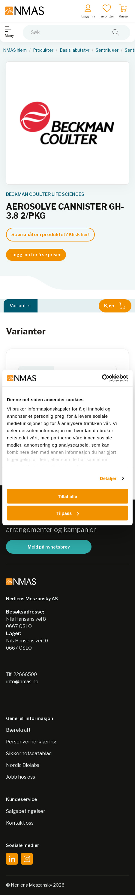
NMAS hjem (15, 50)
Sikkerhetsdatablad (29, 753)
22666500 (25, 674)
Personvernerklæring (31, 742)
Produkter (43, 50)
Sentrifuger (107, 50)
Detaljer (108, 478)
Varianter (21, 306)
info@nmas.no (22, 681)
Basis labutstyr (74, 50)
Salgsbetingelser (25, 811)
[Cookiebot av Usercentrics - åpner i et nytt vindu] (102, 378)
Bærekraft (18, 730)
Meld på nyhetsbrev (49, 546)
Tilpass (67, 513)
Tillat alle (67, 496)
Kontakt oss (20, 823)
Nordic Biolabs (22, 765)
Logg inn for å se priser (36, 254)
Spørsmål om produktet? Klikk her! (50, 234)
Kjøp (115, 306)
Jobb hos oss (20, 777)
